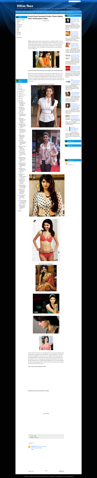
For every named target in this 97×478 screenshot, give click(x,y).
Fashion (46, 12)
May (20, 210)
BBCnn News (25, 6)
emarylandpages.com (60, 476)
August (20, 96)
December (21, 89)
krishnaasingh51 (70, 164)
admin (68, 162)
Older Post (61, 471)
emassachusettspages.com (69, 476)
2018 (19, 84)
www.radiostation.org (44, 476)
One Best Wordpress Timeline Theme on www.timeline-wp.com (75, 117)
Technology (62, 12)
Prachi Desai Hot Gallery (36, 447)
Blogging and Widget (20, 19)
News (56, 12)
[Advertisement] (46, 31)
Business (18, 12)
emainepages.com (52, 476)
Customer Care (30, 12)
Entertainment (39, 12)
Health (51, 12)
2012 (19, 88)
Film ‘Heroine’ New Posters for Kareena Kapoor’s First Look (74, 33)
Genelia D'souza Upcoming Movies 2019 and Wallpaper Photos (75, 105)
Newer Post (31, 471)
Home (17, 1)
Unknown (33, 446)
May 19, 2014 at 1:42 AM (41, 446)
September (21, 94)
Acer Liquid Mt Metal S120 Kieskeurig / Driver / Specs (22, 202)
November (21, 91)
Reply (32, 449)
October (20, 93)
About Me (22, 1)
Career (24, 12)
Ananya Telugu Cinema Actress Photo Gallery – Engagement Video (75, 93)
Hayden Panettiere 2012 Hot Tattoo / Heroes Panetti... (22, 186)
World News (70, 12)
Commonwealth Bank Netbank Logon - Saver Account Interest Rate (75, 56)
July (19, 98)
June (20, 100)
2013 (19, 86)
